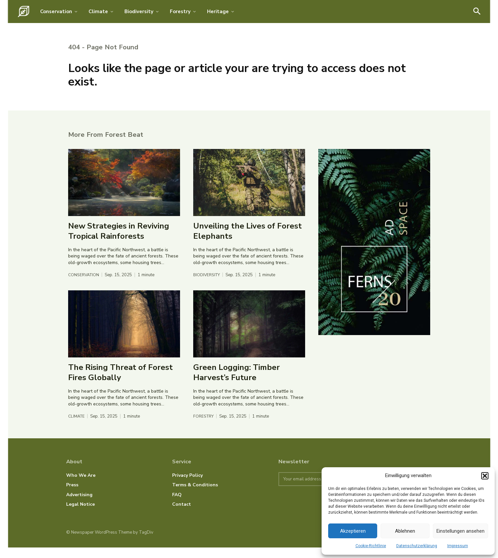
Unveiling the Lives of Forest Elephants (247, 241)
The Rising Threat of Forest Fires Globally (120, 382)
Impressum (457, 546)
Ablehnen (405, 531)
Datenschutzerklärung (416, 546)
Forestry (204, 427)
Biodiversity (207, 285)
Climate (77, 427)
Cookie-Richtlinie (370, 546)
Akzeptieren (353, 531)
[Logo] (23, 11)
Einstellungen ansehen (460, 531)
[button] (485, 476)
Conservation (84, 285)
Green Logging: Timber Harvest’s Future (236, 382)
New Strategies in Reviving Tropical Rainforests (118, 241)
